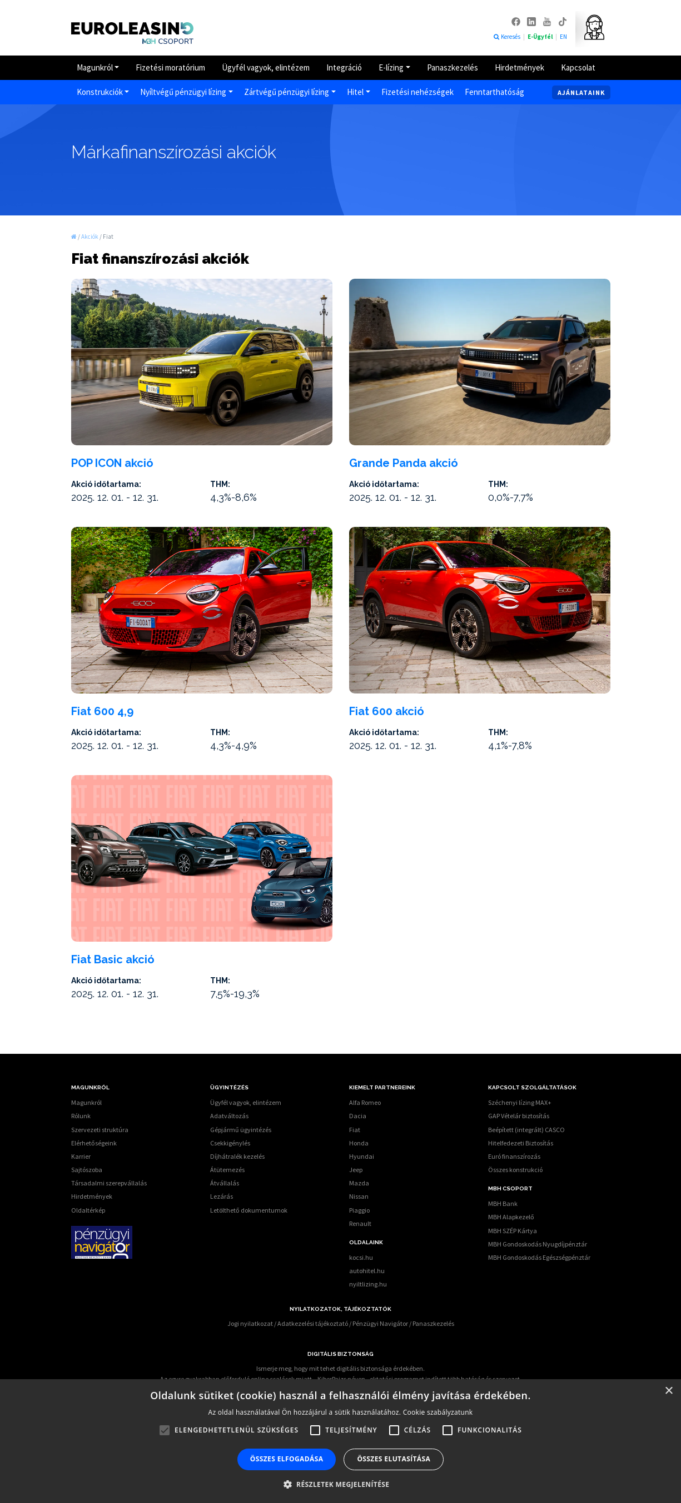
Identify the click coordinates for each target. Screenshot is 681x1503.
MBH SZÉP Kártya (512, 1230)
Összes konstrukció (515, 1169)
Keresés (507, 37)
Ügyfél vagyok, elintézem (266, 67)
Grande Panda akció (403, 463)
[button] (341, 1484)
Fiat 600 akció (386, 711)
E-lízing (391, 67)
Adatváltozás (229, 1116)
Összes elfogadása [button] (287, 1459)
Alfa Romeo (365, 1102)
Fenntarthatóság (494, 92)
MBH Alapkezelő (511, 1217)
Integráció (344, 67)
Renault (360, 1223)
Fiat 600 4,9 (102, 711)
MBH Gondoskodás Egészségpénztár (539, 1257)
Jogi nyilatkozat (250, 1323)
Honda (359, 1143)
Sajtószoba (86, 1169)
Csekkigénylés (230, 1143)
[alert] (340, 1441)
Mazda (359, 1183)
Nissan (359, 1196)
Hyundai (361, 1156)
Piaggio (359, 1210)
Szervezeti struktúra (99, 1129)
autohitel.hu (367, 1270)
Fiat (354, 1129)
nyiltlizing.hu (368, 1284)
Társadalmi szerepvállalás (109, 1183)
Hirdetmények (519, 67)
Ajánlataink (581, 92)
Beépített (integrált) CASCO (526, 1129)
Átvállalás (224, 1183)
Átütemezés (227, 1169)
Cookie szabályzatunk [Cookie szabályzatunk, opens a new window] (438, 1412)
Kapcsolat (578, 67)
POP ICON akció (112, 463)
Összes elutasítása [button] (393, 1459)
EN (563, 37)
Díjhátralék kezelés (237, 1156)
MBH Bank (503, 1203)
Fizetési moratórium (170, 67)
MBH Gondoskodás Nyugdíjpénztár (537, 1244)
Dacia (357, 1116)
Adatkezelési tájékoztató (312, 1323)
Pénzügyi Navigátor (380, 1323)
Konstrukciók (100, 92)
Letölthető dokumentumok (248, 1210)
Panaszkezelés (452, 67)
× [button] (668, 1391)
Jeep (355, 1169)
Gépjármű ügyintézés (240, 1129)
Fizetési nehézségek (417, 92)
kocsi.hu (361, 1257)
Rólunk (81, 1116)
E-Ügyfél (541, 37)
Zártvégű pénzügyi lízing (286, 92)
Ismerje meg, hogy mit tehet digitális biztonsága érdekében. (340, 1368)
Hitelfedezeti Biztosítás (520, 1143)
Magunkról (95, 67)
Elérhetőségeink (94, 1143)
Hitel (355, 92)
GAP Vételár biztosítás (518, 1116)
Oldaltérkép (88, 1210)
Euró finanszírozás (514, 1156)
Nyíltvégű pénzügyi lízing (183, 92)
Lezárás (221, 1196)
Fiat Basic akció (113, 959)
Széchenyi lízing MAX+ (519, 1102)
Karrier (81, 1156)
